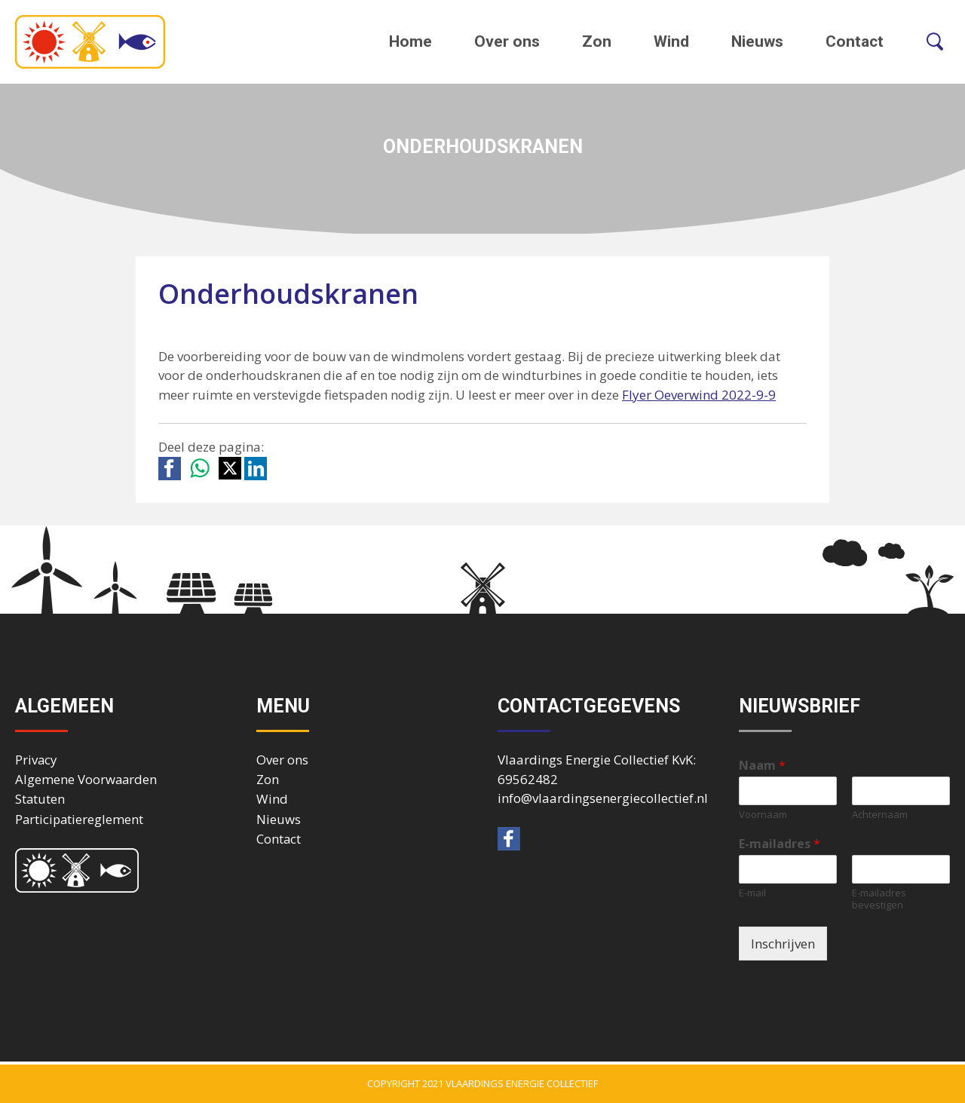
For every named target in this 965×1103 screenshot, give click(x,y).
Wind (671, 41)
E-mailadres (779, 844)
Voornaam (763, 814)
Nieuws (757, 41)
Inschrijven (783, 943)
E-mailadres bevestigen (879, 899)
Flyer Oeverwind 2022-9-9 (699, 394)
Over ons (507, 41)
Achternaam (880, 814)
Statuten (40, 798)
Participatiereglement (79, 819)
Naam (762, 766)
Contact (855, 41)
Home (410, 41)
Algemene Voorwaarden (86, 779)
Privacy (36, 759)
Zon (596, 41)
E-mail (752, 893)
